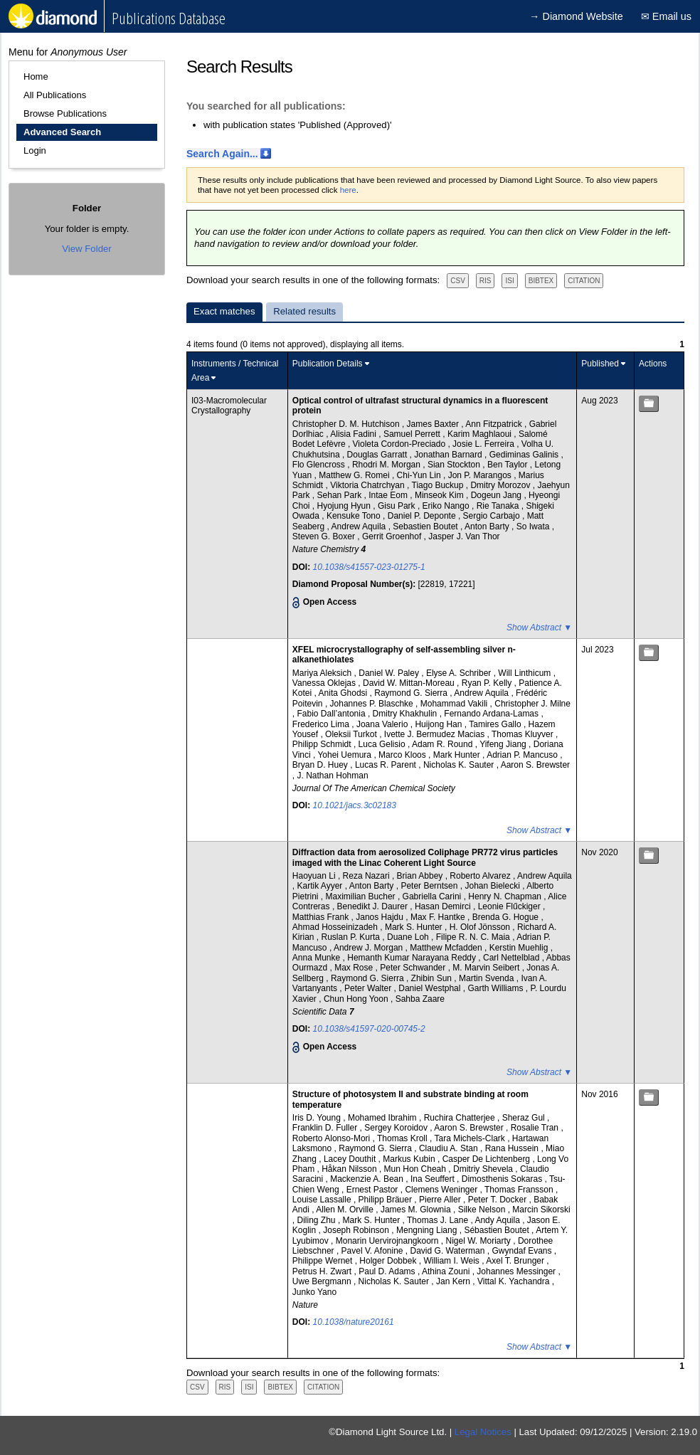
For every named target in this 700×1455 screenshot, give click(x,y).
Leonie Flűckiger (510, 906)
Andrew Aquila (360, 526)
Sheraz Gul (524, 1118)
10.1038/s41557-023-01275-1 (369, 567)
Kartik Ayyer (321, 886)
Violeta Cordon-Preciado (400, 444)
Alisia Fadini (354, 434)
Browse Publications (65, 113)
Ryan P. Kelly (488, 683)
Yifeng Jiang (504, 744)
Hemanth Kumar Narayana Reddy (412, 958)
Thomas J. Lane (438, 1220)
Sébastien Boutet (497, 1230)
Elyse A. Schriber (460, 673)
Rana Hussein (513, 1148)
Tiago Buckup (439, 485)
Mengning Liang (428, 1230)
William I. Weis (452, 1261)
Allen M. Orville (346, 1210)
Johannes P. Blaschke (373, 704)
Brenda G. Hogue (506, 917)
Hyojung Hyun (345, 506)
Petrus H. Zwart (323, 1271)
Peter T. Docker (498, 1200)
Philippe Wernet (323, 1261)
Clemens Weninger (442, 1190)
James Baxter (434, 424)
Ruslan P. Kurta (352, 937)
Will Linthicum (525, 673)
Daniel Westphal (430, 988)
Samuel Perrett (412, 434)
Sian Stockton (455, 465)
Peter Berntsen (430, 886)
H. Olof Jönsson (481, 927)
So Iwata (534, 526)
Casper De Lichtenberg (487, 1159)
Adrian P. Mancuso (523, 755)
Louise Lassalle (323, 1200)
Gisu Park (398, 506)
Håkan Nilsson (350, 1169)
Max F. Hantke (438, 917)
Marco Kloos (403, 755)
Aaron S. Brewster (535, 765)
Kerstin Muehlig (520, 948)
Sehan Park (340, 495)
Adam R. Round (443, 744)
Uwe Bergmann (323, 1281)
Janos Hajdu (380, 917)
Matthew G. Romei (355, 475)
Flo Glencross (319, 465)
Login (34, 150)
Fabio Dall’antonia (332, 714)
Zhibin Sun (433, 978)
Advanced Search (62, 132)
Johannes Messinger (517, 1271)
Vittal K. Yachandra (514, 1281)
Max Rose (354, 968)
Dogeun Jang (497, 495)
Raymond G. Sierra (412, 693)
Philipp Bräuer (387, 1200)
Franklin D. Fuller (326, 1128)
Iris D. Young (317, 1118)
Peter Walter (369, 988)
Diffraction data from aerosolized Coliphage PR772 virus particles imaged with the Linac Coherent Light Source (425, 857)
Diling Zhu (317, 1220)
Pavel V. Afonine (373, 1251)
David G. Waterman (448, 1251)
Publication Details (327, 364)
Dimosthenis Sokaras (503, 1179)
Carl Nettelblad (512, 958)
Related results (304, 311)
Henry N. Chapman (505, 896)
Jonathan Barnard (449, 455)
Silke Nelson (483, 1210)
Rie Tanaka (499, 506)
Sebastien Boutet (426, 526)
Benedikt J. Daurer (373, 906)
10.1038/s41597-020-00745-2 (369, 1029)
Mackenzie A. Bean (367, 1179)
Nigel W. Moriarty (480, 1241)
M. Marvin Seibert (486, 968)
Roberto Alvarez (481, 876)
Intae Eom (389, 495)
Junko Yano (314, 1292)
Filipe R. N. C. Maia (474, 937)
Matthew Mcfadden (447, 948)
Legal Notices (483, 1432)
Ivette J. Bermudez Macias (435, 734)
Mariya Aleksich (323, 673)
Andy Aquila (498, 1220)
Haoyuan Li (315, 876)
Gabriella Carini (433, 896)
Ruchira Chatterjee (460, 1118)
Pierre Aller (441, 1200)
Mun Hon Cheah (416, 1169)
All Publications (54, 95)
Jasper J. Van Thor (463, 536)
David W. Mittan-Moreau (410, 683)
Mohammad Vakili (455, 704)
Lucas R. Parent (386, 765)
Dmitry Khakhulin (406, 714)
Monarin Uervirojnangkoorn (388, 1241)
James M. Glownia (417, 1210)
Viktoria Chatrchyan (368, 485)
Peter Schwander (413, 968)
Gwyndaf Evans (522, 1251)
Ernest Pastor (373, 1190)
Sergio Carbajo (492, 516)
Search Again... (222, 153)
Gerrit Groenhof (393, 536)
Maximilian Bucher (362, 896)
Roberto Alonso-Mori (332, 1138)
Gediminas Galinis (525, 455)
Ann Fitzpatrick (494, 424)
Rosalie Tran (536, 1128)
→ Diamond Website (576, 16)
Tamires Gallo (496, 724)
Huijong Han (439, 724)
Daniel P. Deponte (423, 516)
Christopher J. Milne (532, 704)
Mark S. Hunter (415, 927)
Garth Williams (496, 988)
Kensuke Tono (355, 516)
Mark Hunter (457, 755)
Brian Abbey (421, 876)
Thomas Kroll (403, 1138)
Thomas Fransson (520, 1190)
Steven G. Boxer (324, 536)
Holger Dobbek (388, 1261)
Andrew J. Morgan (369, 948)
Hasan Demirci (444, 906)
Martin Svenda (487, 978)
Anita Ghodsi (344, 693)
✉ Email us (666, 16)
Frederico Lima (321, 724)
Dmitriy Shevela (484, 1169)
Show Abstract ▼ (539, 628)
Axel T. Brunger (516, 1261)
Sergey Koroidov (397, 1128)
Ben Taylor (508, 465)
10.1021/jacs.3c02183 (354, 805)
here (348, 190)
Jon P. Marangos (481, 475)
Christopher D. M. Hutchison (347, 424)
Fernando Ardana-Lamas (492, 714)
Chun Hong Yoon (357, 999)
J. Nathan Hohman (332, 776)
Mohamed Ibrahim (383, 1118)
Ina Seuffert (433, 1179)
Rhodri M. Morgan (387, 465)
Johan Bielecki (493, 886)
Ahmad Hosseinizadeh (336, 927)
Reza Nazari (367, 876)
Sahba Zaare (420, 999)
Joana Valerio (383, 724)
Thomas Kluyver (524, 734)
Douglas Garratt (378, 455)
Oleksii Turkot (352, 734)
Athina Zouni (447, 1271)
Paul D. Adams (388, 1271)
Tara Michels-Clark (471, 1138)
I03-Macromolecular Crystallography (229, 406)
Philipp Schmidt (323, 744)
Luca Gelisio (383, 744)
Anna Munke (317, 958)
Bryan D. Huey (321, 765)
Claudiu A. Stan (449, 1148)
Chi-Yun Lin (420, 475)
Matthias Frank (321, 917)
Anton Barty (488, 526)
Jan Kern (454, 1281)
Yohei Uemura (345, 755)
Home (35, 76)
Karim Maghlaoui (480, 434)
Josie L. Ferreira (484, 444)
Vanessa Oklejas (325, 683)
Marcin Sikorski (541, 1210)
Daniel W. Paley (390, 673)
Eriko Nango (447, 506)
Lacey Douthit (351, 1159)
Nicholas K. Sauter (460, 765)
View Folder (86, 248)
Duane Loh (409, 937)
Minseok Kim (440, 495)
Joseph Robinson (357, 1230)
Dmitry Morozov (501, 485)
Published (600, 364)
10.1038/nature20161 (353, 1322)
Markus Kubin (410, 1159)
